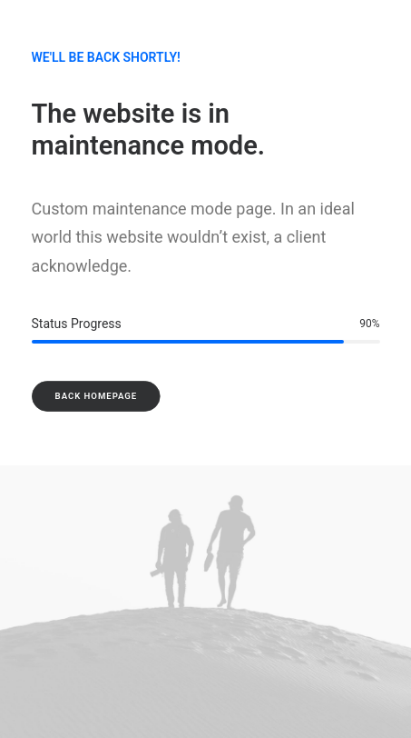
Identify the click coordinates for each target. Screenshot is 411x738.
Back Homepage (95, 396)
